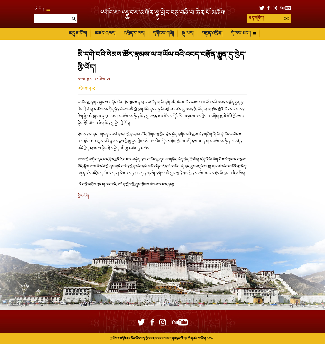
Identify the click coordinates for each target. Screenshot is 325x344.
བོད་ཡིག (42, 9)
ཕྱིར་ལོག (83, 196)
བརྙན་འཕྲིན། (212, 33)
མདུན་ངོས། (78, 33)
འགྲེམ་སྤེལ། (84, 88)
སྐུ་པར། (187, 33)
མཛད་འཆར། (105, 33)
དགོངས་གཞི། (163, 33)
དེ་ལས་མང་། (243, 33)
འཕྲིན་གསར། (134, 33)
